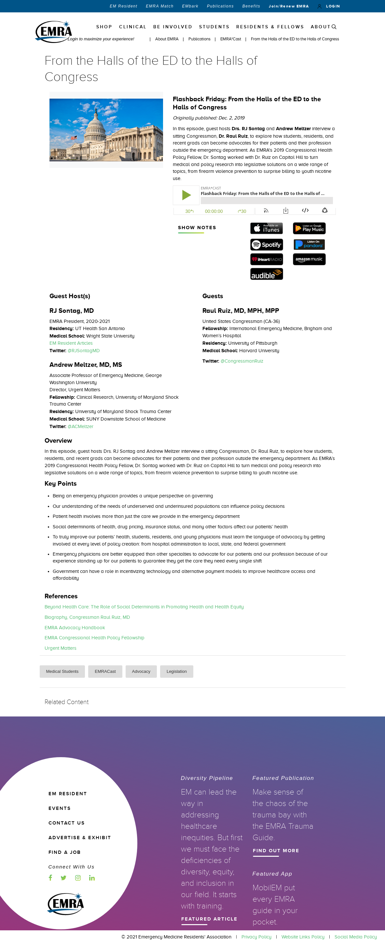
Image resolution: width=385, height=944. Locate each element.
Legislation (177, 671)
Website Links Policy (303, 936)
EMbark (190, 6)
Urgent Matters (60, 648)
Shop (104, 27)
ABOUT (321, 27)
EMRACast (105, 671)
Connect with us (71, 866)
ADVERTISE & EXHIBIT (79, 838)
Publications (220, 6)
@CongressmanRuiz (242, 361)
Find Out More (281, 850)
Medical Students (62, 671)
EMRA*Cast (231, 38)
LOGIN (329, 6)
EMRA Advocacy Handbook (75, 627)
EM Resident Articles (71, 343)
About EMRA (167, 38)
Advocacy (141, 671)
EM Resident (123, 6)
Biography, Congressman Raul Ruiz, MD (87, 617)
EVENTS (59, 808)
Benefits (251, 6)
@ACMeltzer (80, 426)
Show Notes (204, 227)
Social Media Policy (356, 936)
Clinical (133, 27)
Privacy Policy (256, 936)
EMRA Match (159, 6)
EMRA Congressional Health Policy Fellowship (94, 637)
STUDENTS (214, 27)
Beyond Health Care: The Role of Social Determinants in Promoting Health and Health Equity (144, 606)
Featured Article (209, 918)
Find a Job (64, 852)
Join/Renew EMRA (289, 6)
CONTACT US (66, 823)
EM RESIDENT (67, 794)
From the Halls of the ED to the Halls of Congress (295, 38)
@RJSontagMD (84, 350)
